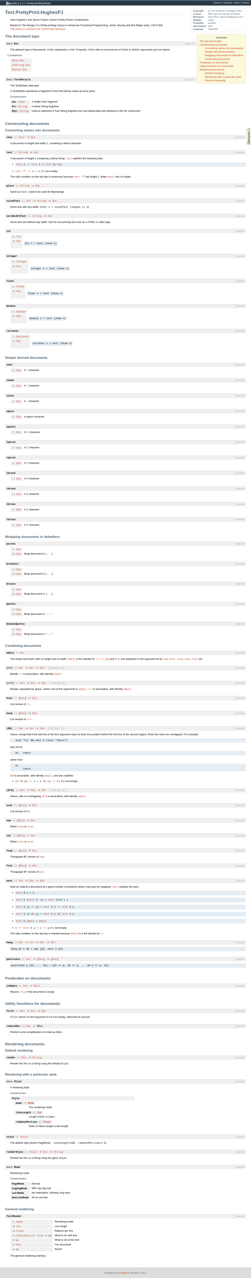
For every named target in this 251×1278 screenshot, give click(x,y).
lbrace (11, 504)
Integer (21, 262)
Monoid (16, 69)
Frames (245, 3)
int (8, 231)
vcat (188, 659)
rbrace (11, 519)
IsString (18, 65)
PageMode (18, 1184)
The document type (210, 41)
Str (14, 106)
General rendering (215, 80)
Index (237, 3)
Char (23, 102)
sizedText (13, 201)
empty (111, 176)
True (23, 991)
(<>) (9, 668)
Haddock (125, 1272)
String (22, 106)
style (10, 1137)
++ (57, 164)
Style (18, 1081)
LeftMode (18, 1193)
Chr (14, 102)
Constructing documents (213, 44)
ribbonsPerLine (26, 1122)
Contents (227, 3)
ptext (10, 186)
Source (217, 3)
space (10, 411)
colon (10, 396)
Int (28, 201)
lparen (11, 442)
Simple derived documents (220, 51)
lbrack (11, 473)
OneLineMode (20, 1197)
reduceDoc (13, 1026)
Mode (31, 1103)
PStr (15, 111)
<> (28, 164)
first (10, 1011)
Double (21, 312)
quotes (11, 604)
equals (11, 427)
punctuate (13, 959)
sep (165, 659)
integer (11, 256)
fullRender (14, 1216)
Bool (37, 986)
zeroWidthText (16, 216)
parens (11, 544)
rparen (11, 458)
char (9, 137)
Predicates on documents (214, 62)
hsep (180, 659)
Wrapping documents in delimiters (224, 55)
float (10, 281)
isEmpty (11, 986)
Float (20, 286)
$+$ (117, 659)
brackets (12, 564)
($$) (9, 728)
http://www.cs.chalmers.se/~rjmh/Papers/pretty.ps (38, 28)
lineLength (23, 1112)
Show (15, 60)
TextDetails (22, 79)
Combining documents (217, 59)
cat (8, 836)
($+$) (10, 790)
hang (9, 942)
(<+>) (10, 683)
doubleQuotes (15, 624)
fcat (195, 659)
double (11, 306)
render (11, 1057)
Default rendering (214, 73)
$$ (107, 659)
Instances (16, 55)
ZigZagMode (19, 1188)
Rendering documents (212, 69)
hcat (172, 659)
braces (11, 584)
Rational (22, 337)
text (9, 152)
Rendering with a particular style (223, 76)
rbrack (11, 489)
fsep (9, 851)
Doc (16, 44)
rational (12, 331)
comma (10, 380)
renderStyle (14, 1152)
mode (19, 1103)
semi (9, 365)
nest (9, 881)
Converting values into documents (224, 48)
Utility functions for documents (217, 66)
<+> (102, 659)
